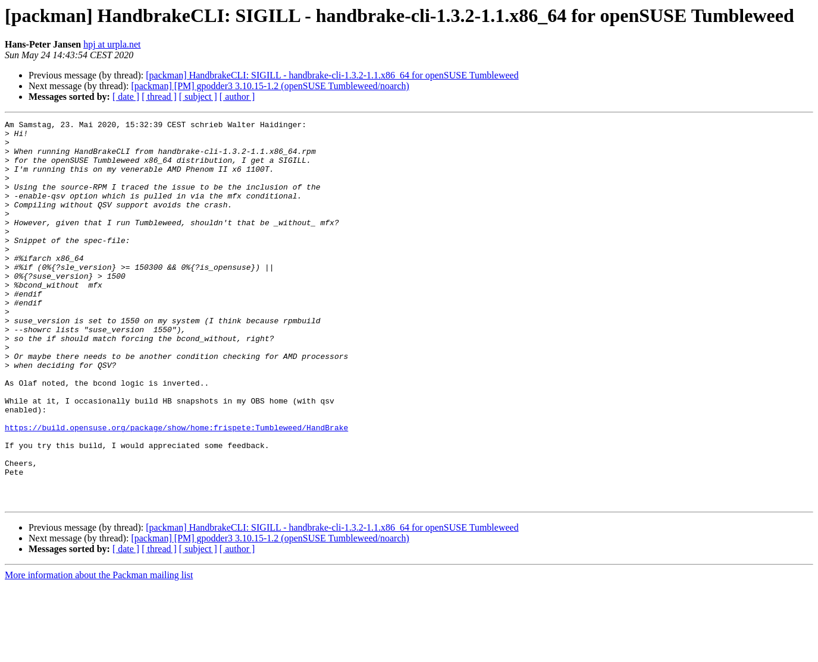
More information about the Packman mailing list (99, 652)
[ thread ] (159, 97)
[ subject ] (198, 97)
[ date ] (125, 97)
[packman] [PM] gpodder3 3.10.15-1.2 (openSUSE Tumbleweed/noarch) (270, 86)
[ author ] (237, 97)
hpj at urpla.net (111, 44)
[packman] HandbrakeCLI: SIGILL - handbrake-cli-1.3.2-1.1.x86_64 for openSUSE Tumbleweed (332, 75)
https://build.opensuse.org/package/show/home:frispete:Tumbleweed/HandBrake (176, 489)
